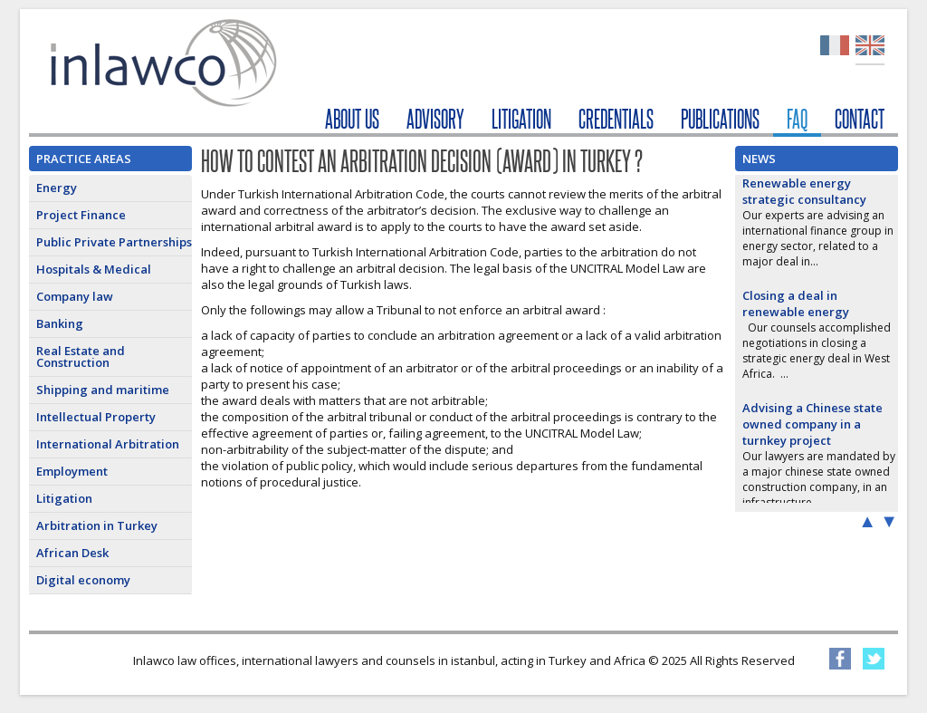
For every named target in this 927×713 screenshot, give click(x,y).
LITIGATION (521, 119)
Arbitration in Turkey (97, 525)
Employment (72, 471)
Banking (59, 323)
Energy (56, 187)
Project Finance (81, 215)
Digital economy (83, 580)
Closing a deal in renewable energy (795, 303)
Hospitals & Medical (93, 269)
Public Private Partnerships (114, 242)
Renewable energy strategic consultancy (804, 191)
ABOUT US (352, 119)
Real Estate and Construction (80, 356)
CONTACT (859, 119)
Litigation (64, 498)
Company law (74, 296)
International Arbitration (107, 444)
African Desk (72, 552)
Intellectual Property (96, 417)
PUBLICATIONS (720, 119)
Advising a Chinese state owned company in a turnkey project (812, 424)
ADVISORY (435, 119)
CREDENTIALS (616, 119)
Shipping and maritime (102, 389)
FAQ (797, 119)
